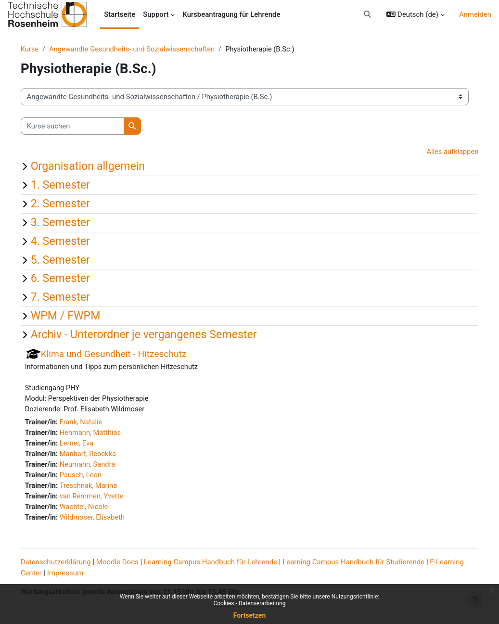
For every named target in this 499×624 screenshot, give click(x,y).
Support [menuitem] (155, 14)
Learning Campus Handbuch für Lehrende (224, 563)
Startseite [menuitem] (119, 14)
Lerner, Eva (91, 445)
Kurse (43, 49)
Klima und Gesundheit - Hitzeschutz (127, 354)
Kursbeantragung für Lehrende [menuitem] (231, 14)
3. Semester (73, 222)
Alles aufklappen (438, 152)
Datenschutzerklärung (69, 563)
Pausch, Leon (95, 477)
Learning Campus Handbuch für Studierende (367, 563)
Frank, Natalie (95, 424)
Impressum (108, 574)
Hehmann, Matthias (105, 434)
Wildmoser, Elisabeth (107, 520)
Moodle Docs (131, 563)
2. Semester (73, 204)
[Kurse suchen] (86, 126)
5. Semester (73, 260)
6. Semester (73, 278)
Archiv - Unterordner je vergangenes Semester (157, 335)
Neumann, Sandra (102, 466)
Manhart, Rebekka (102, 456)
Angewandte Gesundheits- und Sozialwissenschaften (147, 49)
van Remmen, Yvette (106, 499)
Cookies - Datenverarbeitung (249, 603)
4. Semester (73, 241)
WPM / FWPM (79, 316)
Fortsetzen (249, 615)
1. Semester (73, 185)
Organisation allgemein (101, 166)
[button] (367, 14)
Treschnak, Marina (103, 488)
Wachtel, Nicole (98, 510)
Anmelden (475, 14)
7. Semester (73, 297)
